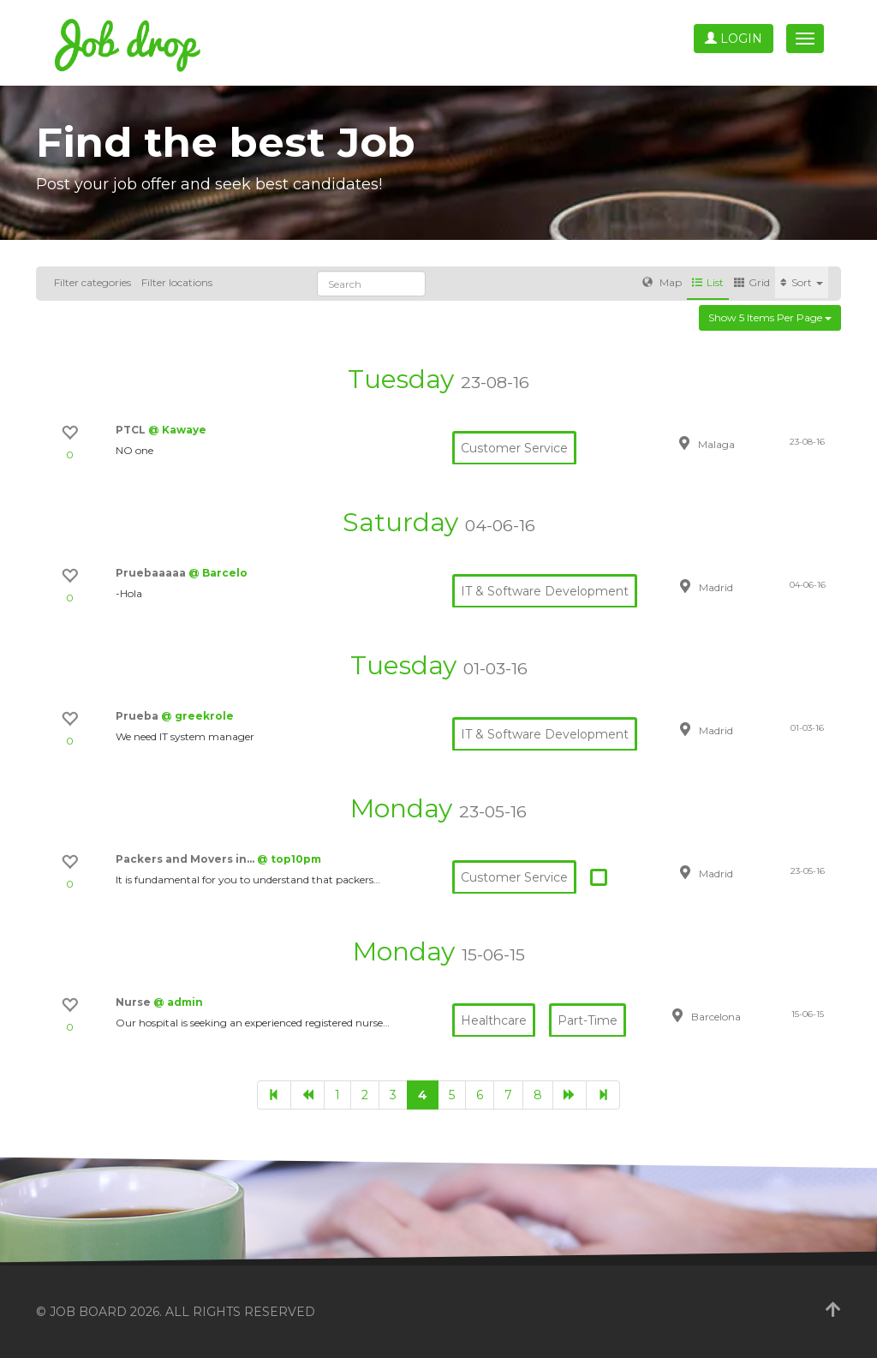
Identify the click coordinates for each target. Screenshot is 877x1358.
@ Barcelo (218, 572)
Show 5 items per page (770, 317)
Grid (752, 282)
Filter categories (92, 282)
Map (662, 282)
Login (733, 38)
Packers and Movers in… (186, 858)
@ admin (178, 1002)
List (708, 282)
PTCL (132, 429)
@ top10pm (289, 858)
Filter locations (176, 282)
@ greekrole (197, 715)
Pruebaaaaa (152, 572)
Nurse (134, 1002)
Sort (801, 282)
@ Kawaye (177, 429)
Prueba (138, 715)
